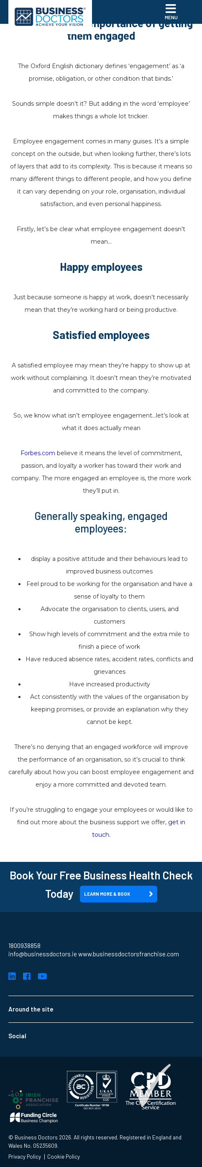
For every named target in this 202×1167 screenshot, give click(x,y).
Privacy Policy (24, 1156)
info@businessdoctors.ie (42, 954)
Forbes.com (37, 453)
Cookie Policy (63, 1156)
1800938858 (24, 945)
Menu (171, 11)
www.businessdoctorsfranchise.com (128, 954)
